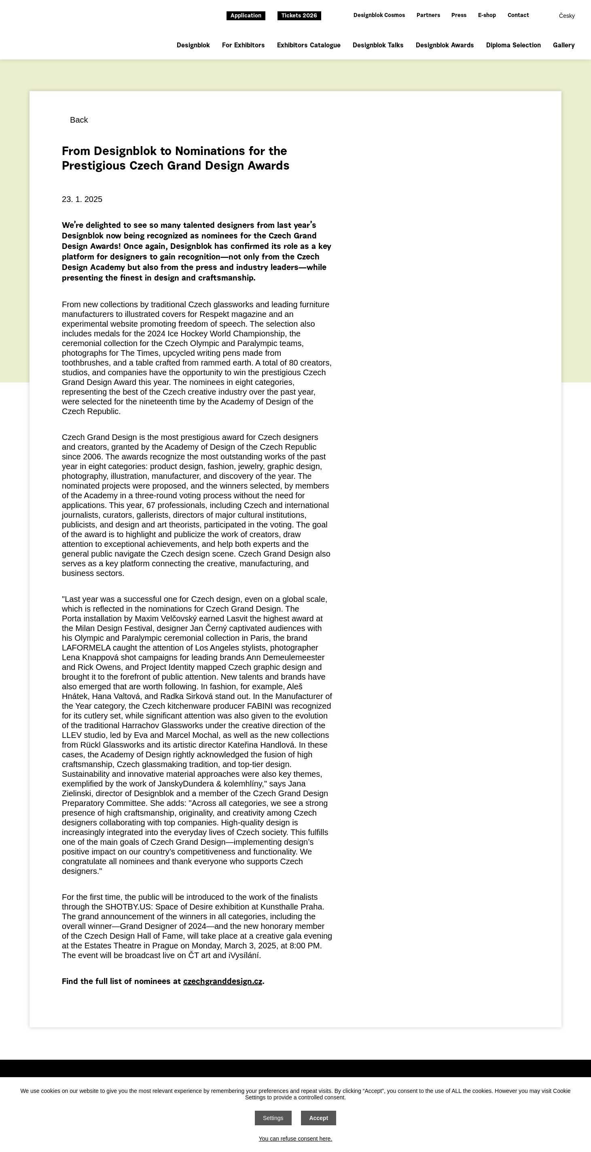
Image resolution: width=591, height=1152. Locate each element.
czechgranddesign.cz (222, 982)
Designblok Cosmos (379, 16)
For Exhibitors (243, 46)
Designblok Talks (378, 46)
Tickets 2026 (299, 16)
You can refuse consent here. (296, 1138)
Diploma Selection (513, 46)
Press (458, 16)
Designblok (193, 46)
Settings (273, 1118)
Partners (428, 16)
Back (79, 119)
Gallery (564, 46)
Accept (318, 1118)
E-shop (487, 16)
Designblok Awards (445, 46)
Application (246, 16)
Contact (518, 16)
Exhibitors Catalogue (309, 46)
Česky (567, 16)
